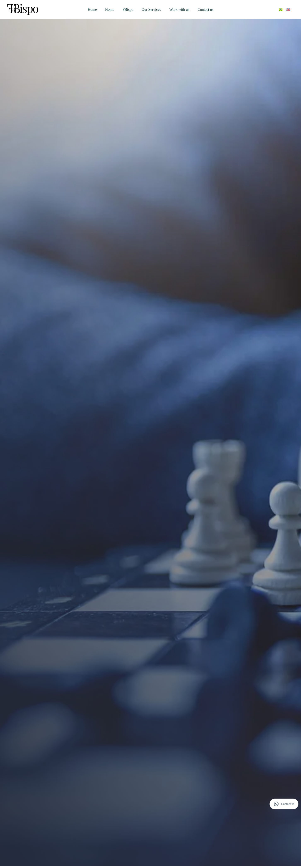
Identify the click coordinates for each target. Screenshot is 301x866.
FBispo (128, 9)
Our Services (151, 9)
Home (92, 9)
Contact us (206, 9)
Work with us (179, 9)
